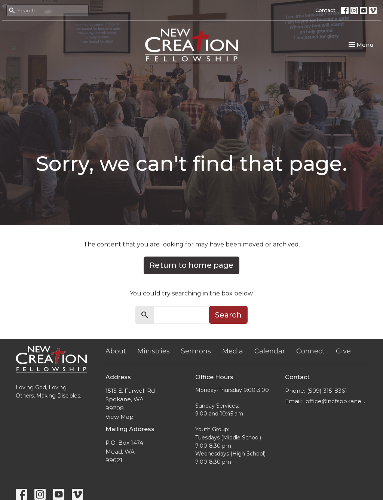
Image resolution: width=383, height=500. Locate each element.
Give (343, 351)
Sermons (196, 351)
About (115, 351)
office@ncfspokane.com (336, 401)
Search (228, 314)
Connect (310, 351)
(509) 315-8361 (327, 390)
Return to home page (191, 265)
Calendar (269, 351)
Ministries (153, 351)
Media (232, 351)
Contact (325, 10)
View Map (119, 416)
